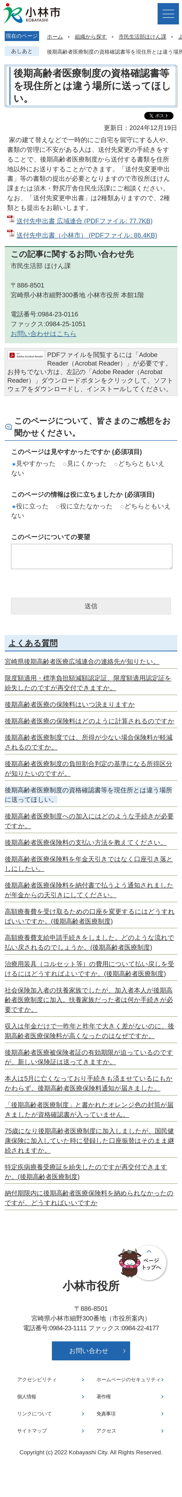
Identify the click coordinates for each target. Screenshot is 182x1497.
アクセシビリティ (37, 1379)
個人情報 (26, 1397)
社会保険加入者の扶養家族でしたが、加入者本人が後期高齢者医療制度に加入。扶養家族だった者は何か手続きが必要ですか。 (89, 1000)
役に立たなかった (84, 506)
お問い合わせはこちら (44, 333)
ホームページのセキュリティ (128, 1379)
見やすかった (34, 463)
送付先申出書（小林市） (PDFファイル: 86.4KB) (87, 235)
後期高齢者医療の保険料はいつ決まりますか (70, 704)
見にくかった (85, 463)
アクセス (106, 1431)
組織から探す (91, 37)
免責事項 (105, 1414)
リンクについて (34, 1414)
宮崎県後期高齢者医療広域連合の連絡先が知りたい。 (82, 661)
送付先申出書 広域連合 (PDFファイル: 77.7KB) (85, 221)
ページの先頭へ (143, 1263)
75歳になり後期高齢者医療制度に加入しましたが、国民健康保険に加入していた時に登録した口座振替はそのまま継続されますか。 (89, 1140)
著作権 (103, 1397)
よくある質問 (33, 643)
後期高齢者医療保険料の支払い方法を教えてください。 (86, 842)
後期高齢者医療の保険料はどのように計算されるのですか (89, 721)
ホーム (55, 37)
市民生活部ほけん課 (142, 37)
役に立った (30, 506)
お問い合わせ (89, 1350)
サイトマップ (32, 1431)
